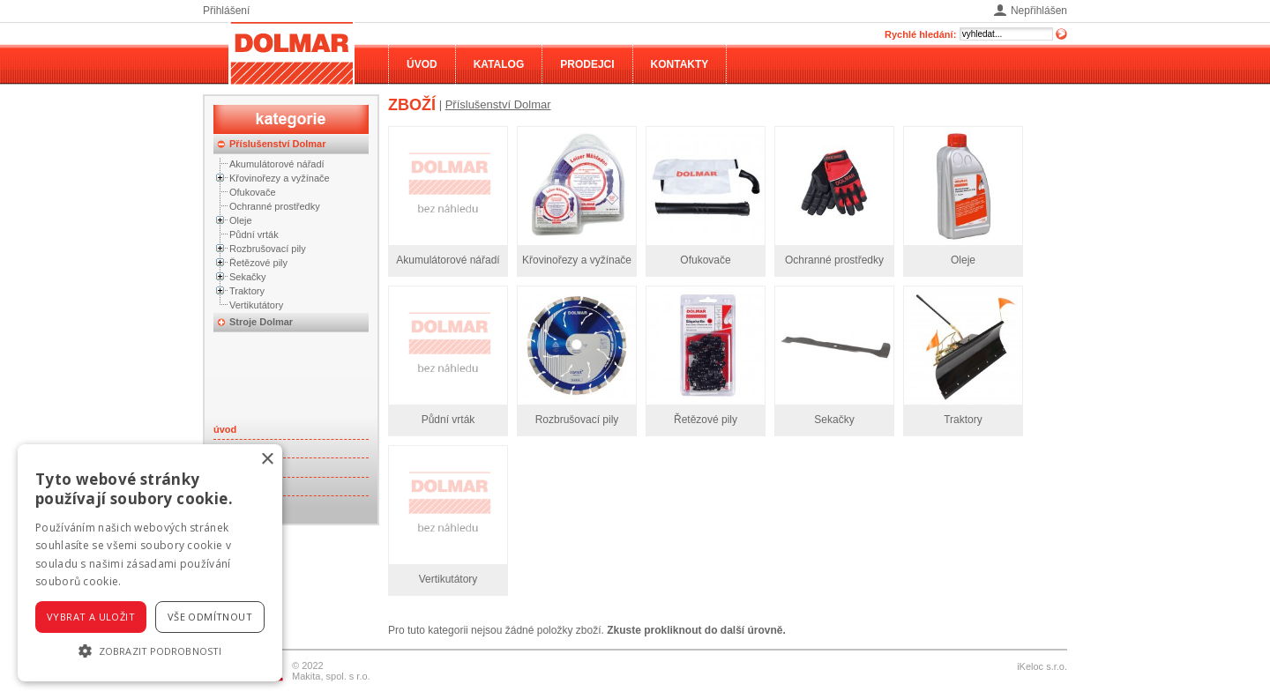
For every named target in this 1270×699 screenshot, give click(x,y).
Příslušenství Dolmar (277, 143)
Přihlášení (226, 10)
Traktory (247, 291)
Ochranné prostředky (274, 206)
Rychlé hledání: (920, 34)
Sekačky (247, 276)
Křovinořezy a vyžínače (279, 178)
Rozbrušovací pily (267, 248)
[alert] (150, 562)
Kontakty (680, 64)
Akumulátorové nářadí (277, 164)
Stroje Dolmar (261, 321)
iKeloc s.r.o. (1042, 666)
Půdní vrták (254, 234)
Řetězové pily (258, 262)
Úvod (422, 64)
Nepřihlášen (1039, 10)
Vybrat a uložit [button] (91, 616)
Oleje (240, 220)
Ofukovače (252, 192)
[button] (150, 650)
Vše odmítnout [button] (210, 616)
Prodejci (587, 64)
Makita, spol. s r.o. (331, 676)
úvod (224, 429)
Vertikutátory (256, 305)
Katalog (499, 64)
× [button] (266, 459)
